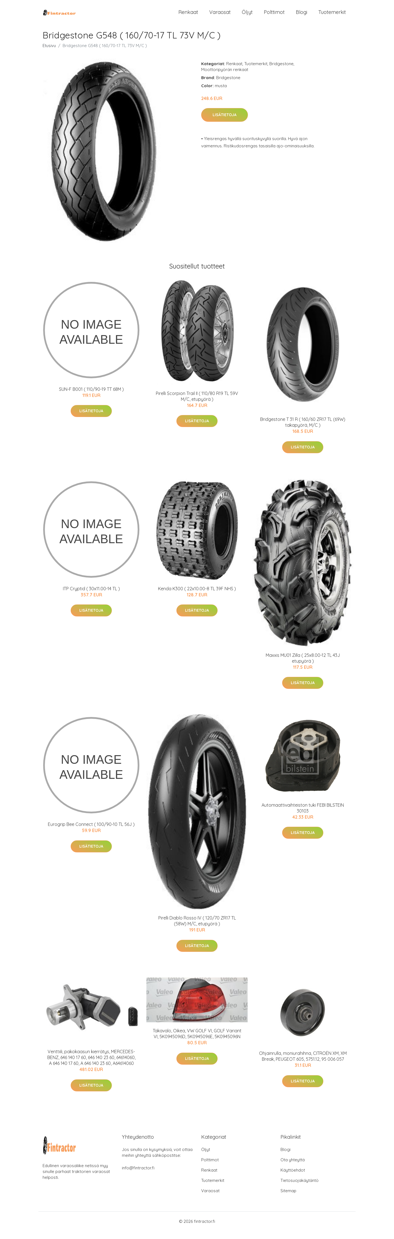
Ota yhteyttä (292, 1167)
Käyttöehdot (292, 1178)
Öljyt (247, 16)
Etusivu (49, 53)
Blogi (301, 16)
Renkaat (188, 16)
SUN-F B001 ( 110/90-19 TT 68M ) (91, 397)
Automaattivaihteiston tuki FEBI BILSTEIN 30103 (303, 815)
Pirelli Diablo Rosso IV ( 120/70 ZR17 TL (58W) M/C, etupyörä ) (197, 929)
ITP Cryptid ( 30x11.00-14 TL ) (91, 596)
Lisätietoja (225, 122)
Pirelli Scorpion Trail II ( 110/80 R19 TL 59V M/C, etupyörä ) (197, 404)
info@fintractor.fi (138, 1176)
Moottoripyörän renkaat (224, 77)
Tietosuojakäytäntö (299, 1188)
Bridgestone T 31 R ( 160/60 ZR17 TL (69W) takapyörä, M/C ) (302, 430)
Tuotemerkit (332, 16)
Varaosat (220, 16)
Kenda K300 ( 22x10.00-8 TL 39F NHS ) (197, 596)
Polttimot (274, 16)
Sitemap (288, 1198)
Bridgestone (281, 71)
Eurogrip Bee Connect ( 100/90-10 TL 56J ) (91, 832)
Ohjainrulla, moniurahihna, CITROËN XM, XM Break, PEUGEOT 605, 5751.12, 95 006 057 (303, 1064)
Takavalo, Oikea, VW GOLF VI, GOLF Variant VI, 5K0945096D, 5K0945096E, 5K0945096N (197, 1041)
